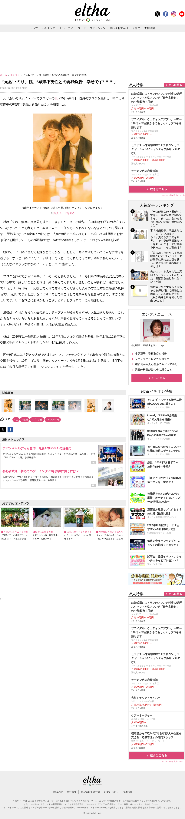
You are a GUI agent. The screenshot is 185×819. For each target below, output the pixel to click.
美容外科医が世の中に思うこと (153, 369)
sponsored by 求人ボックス (173, 195)
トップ (34, 28)
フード (82, 28)
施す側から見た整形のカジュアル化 (156, 364)
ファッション (98, 28)
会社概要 (72, 792)
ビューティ (66, 28)
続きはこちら (158, 189)
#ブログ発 (37, 419)
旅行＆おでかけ (119, 28)
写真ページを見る (64, 213)
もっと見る (158, 377)
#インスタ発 (52, 419)
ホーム (4, 75)
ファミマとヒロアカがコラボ (152, 358)
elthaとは (57, 792)
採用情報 (128, 792)
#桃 (16, 419)
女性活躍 (149, 28)
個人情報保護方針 (90, 792)
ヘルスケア (48, 28)
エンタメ (15, 75)
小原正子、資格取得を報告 (151, 353)
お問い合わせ (111, 792)
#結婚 (25, 419)
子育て (136, 28)
